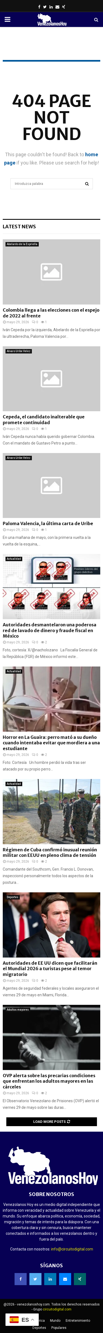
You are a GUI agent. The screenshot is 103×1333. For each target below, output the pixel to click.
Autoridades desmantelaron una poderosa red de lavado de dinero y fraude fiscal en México (49, 630)
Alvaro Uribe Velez (18, 351)
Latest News (19, 226)
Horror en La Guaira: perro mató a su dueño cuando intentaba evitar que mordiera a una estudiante (51, 742)
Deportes (12, 897)
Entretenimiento (78, 1321)
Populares (58, 1328)
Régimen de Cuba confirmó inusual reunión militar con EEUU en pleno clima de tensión (50, 852)
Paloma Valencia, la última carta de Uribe (48, 523)
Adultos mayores (18, 1009)
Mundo (55, 1321)
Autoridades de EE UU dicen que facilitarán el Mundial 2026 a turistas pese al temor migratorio (50, 968)
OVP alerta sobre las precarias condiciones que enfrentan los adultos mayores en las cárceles (49, 1081)
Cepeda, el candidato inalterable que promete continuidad (44, 419)
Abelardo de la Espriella (22, 244)
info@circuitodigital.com (72, 1249)
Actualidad (14, 558)
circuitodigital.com (57, 1309)
